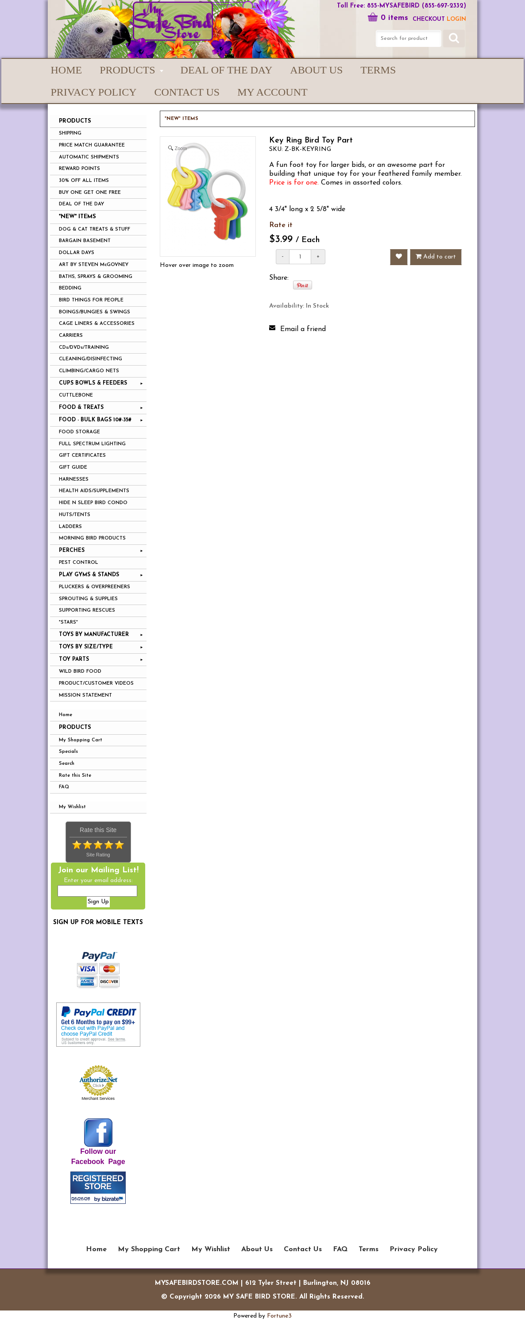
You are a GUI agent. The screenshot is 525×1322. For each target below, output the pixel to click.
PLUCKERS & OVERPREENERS (94, 587)
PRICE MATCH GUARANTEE (92, 145)
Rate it (281, 225)
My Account (272, 92)
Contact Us (187, 92)
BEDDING (70, 288)
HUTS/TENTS (74, 515)
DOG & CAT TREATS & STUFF (94, 229)
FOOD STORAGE (79, 432)
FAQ (64, 787)
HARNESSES (74, 479)
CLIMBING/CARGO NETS (89, 371)
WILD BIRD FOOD (80, 671)
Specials (68, 751)
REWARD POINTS (79, 168)
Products (75, 727)
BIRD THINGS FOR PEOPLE (91, 300)
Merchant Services (98, 1098)
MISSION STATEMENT (85, 695)
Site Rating (98, 854)
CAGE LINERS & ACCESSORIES (97, 323)
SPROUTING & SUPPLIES (88, 599)
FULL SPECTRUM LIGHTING (92, 444)
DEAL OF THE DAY (81, 204)
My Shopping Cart (80, 740)
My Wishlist (72, 807)
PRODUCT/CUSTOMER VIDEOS (96, 683)
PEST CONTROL (78, 562)
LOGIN (456, 19)
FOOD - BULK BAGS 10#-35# (95, 420)
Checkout (429, 19)
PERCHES (72, 550)
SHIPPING (70, 133)
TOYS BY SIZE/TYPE (86, 647)
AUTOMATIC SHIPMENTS (89, 157)
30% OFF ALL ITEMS (84, 180)
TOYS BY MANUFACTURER (94, 634)
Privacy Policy (94, 92)
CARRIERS (71, 335)
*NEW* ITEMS (77, 217)
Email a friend (303, 329)
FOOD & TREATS (81, 407)
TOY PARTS (74, 659)
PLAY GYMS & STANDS (89, 575)
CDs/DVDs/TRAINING (84, 347)
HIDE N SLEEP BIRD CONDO (93, 503)
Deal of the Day (227, 70)
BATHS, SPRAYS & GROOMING (95, 276)
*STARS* (68, 622)
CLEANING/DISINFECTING (90, 359)
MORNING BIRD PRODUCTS (92, 538)
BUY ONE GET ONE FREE (90, 192)
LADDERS (70, 526)
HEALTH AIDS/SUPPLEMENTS (94, 491)
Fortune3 (279, 1316)
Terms (378, 70)
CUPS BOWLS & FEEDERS (93, 383)
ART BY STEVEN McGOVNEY (93, 264)
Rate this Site (75, 775)
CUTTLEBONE (76, 395)
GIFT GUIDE (73, 467)
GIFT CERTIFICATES (82, 455)
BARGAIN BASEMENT (85, 241)
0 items (387, 18)
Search (66, 763)
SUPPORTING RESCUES (87, 610)
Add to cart (436, 256)
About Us (316, 70)
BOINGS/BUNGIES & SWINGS (94, 312)
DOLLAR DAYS (76, 253)
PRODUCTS (127, 70)
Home (66, 70)
